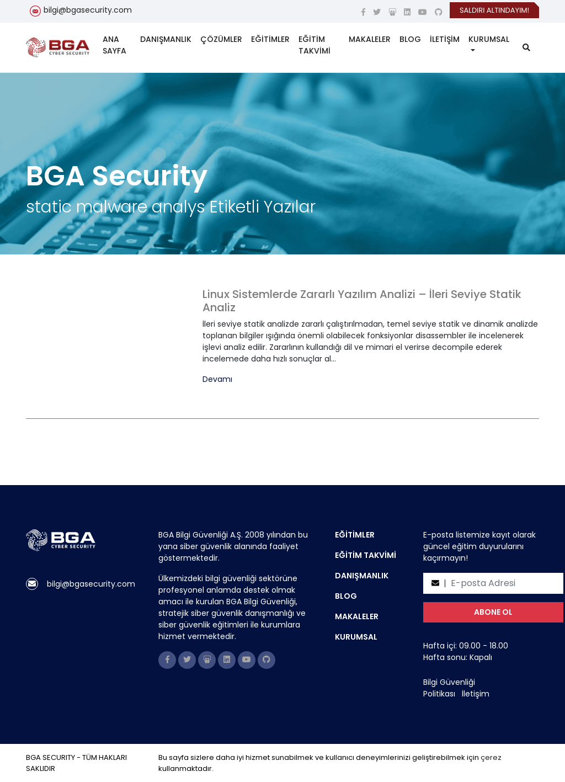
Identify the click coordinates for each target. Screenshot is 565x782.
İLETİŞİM (445, 39)
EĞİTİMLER (270, 39)
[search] (526, 48)
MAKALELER (370, 39)
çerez (491, 757)
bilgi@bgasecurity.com (88, 9)
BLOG (410, 39)
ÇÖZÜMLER (221, 39)
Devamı (217, 379)
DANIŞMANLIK (165, 39)
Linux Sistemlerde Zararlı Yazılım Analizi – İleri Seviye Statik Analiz (361, 300)
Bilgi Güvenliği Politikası (449, 688)
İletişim (475, 693)
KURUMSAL (488, 39)
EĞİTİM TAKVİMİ (315, 45)
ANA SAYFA (114, 45)
